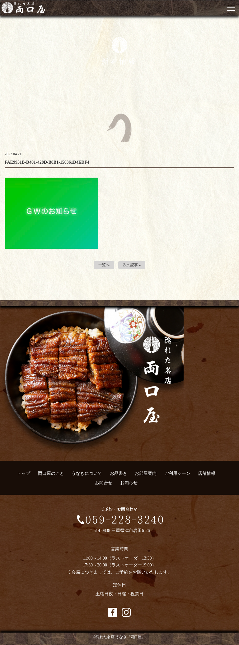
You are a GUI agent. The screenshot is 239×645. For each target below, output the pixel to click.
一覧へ (104, 265)
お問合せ (103, 482)
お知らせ (129, 482)
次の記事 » (132, 265)
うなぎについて (87, 473)
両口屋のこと (51, 473)
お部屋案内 (146, 473)
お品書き (118, 473)
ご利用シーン (177, 473)
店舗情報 (206, 473)
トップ (23, 473)
